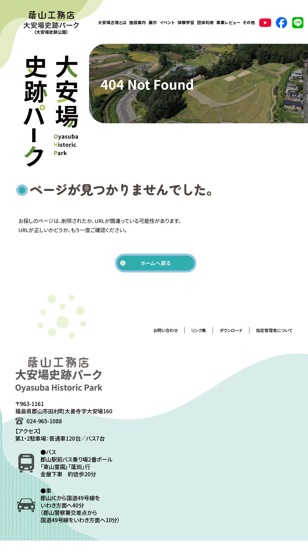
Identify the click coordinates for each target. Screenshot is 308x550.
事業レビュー (228, 22)
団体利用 (205, 22)
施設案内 (137, 22)
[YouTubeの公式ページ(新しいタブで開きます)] (265, 22)
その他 (249, 22)
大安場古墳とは (112, 22)
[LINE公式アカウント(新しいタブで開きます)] (297, 22)
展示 (153, 22)
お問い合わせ (165, 330)
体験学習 (186, 22)
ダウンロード (231, 330)
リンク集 (198, 330)
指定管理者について (274, 330)
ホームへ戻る (155, 263)
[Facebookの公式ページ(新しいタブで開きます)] (281, 22)
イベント (167, 22)
